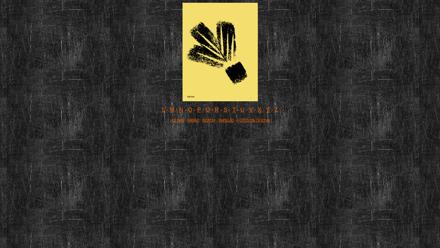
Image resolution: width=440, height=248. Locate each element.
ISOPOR (209, 120)
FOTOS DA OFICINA (254, 120)
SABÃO (193, 120)
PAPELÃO (226, 120)
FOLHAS (177, 120)
